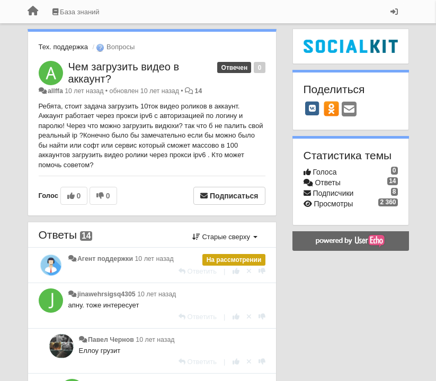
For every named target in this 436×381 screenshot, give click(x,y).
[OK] (331, 108)
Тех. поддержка (63, 47)
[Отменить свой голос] (249, 271)
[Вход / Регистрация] (394, 12)
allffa (55, 91)
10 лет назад (154, 258)
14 (198, 91)
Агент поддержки (105, 258)
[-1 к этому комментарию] (262, 271)
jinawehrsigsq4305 (106, 294)
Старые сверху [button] (224, 237)
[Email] (349, 110)
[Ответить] (198, 271)
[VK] (312, 108)
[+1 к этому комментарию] (236, 271)
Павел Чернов (111, 339)
